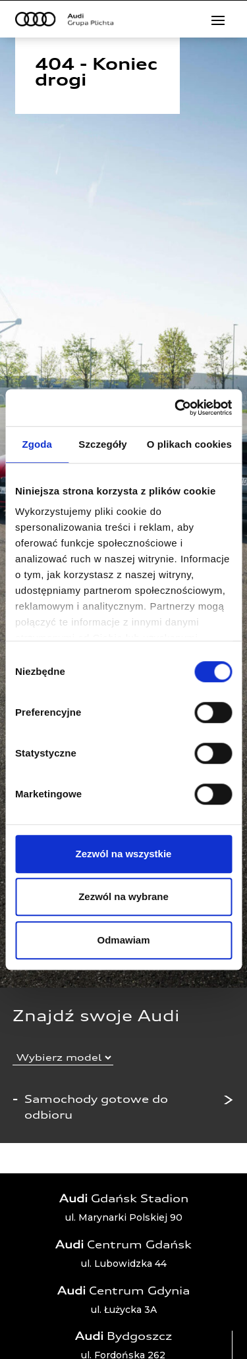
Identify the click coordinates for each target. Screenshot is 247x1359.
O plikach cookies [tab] (189, 444)
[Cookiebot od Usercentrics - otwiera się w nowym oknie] (176, 407)
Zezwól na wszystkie (124, 853)
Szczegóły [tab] (102, 444)
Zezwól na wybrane (123, 896)
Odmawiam (123, 940)
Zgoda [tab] (37, 444)
